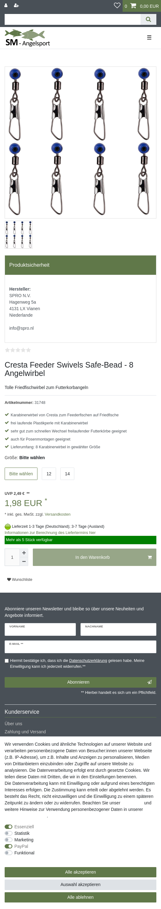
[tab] (80, 265)
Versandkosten (57, 514)
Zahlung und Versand (25, 731)
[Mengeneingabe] (12, 557)
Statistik (22, 833)
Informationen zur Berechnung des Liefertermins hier (50, 533)
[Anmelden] (6, 5)
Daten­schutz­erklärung (26, 815)
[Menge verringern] (24, 561)
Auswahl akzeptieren (80, 884)
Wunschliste (19, 579)
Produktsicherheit (29, 265)
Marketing (24, 839)
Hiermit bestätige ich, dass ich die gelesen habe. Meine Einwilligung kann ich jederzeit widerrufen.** (77, 663)
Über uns (13, 723)
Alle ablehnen (80, 897)
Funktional (25, 852)
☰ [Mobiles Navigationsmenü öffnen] (149, 37)
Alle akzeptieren (80, 872)
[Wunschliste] (117, 6)
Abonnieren (109, 682)
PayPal (21, 846)
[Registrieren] (17, 5)
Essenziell (24, 826)
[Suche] (148, 19)
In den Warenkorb (114, 557)
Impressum (132, 802)
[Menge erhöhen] (24, 553)
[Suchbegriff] (73, 19)
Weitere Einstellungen (26, 859)
